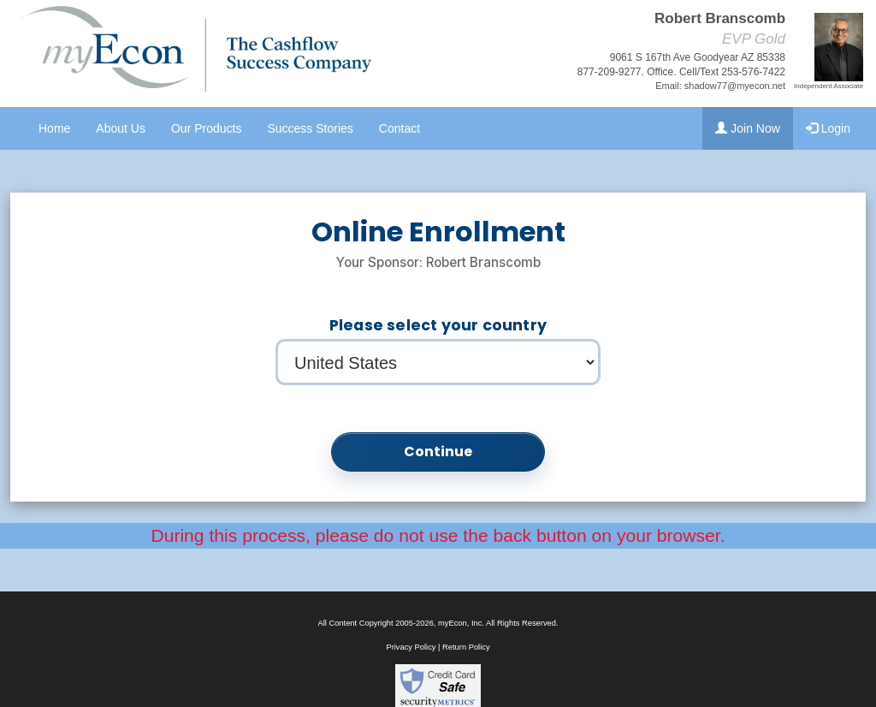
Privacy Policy (410, 647)
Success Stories (309, 128)
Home (54, 128)
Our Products (206, 128)
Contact (399, 128)
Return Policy (465, 647)
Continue (438, 451)
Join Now (747, 128)
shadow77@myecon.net (734, 85)
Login (828, 128)
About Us (120, 128)
